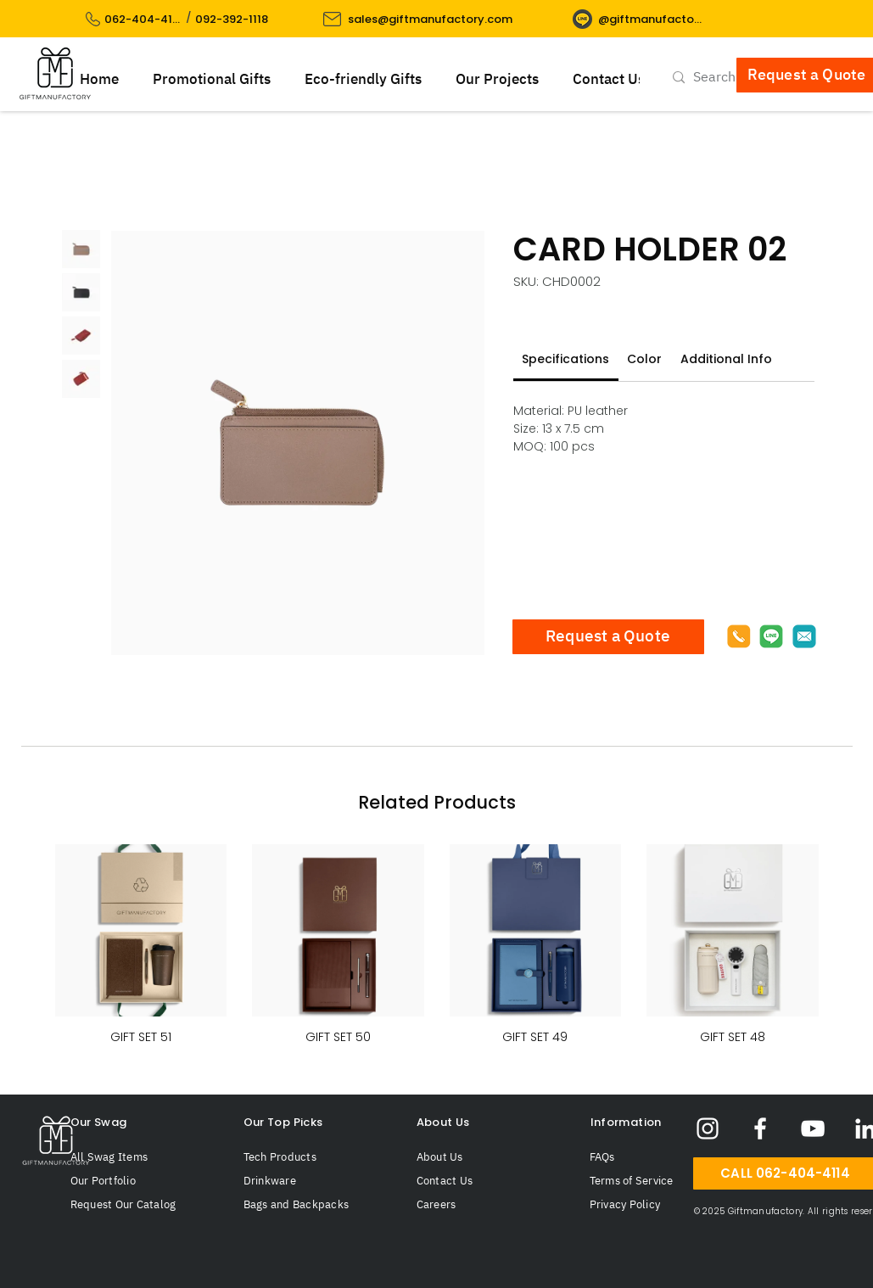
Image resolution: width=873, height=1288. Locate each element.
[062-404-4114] (143, 19)
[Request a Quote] (608, 636)
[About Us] (484, 1157)
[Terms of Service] (653, 1181)
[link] (565, 358)
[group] (437, 946)
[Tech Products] (311, 1157)
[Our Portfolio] (138, 1181)
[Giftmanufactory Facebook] (760, 1128)
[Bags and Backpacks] (311, 1205)
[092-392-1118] (233, 19)
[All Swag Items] (138, 1157)
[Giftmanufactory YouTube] (812, 1128)
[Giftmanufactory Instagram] (707, 1128)
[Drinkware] (311, 1181)
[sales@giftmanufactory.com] (432, 19)
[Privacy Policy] (653, 1205)
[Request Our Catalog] (138, 1205)
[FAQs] (646, 1157)
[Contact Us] (484, 1181)
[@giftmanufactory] (650, 19)
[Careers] (484, 1205)
